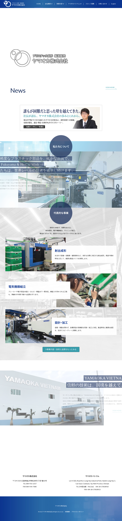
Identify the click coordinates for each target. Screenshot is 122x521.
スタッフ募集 (90, 4)
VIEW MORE (110, 87)
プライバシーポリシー (78, 511)
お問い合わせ (102, 4)
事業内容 (60, 4)
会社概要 (48, 4)
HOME (38, 4)
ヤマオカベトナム (75, 4)
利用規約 (67, 511)
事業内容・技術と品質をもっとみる (61, 349)
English (113, 4)
